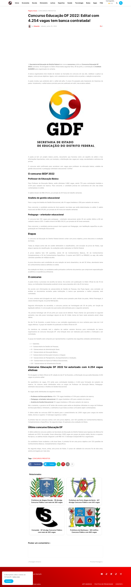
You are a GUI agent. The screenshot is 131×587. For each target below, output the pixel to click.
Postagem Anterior (35, 562)
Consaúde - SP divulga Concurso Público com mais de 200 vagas (47, 531)
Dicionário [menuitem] (44, 3)
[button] (117, 3)
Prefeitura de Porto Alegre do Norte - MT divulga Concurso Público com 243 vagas (84, 501)
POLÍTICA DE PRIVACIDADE (103, 584)
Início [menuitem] (17, 3)
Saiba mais (16, 577)
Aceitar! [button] (8, 581)
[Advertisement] (65, 46)
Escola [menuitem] (34, 3)
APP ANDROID (87, 584)
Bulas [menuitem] (88, 3)
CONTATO (119, 584)
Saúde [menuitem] (69, 3)
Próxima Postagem (96, 562)
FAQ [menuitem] (101, 3)
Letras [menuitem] (52, 3)
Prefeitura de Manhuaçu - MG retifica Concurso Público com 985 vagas (84, 531)
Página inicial (32, 10)
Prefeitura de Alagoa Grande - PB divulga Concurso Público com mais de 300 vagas (47, 501)
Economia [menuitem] (25, 3)
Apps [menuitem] (95, 3)
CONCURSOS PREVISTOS (47, 10)
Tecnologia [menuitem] (79, 3)
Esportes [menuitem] (61, 3)
